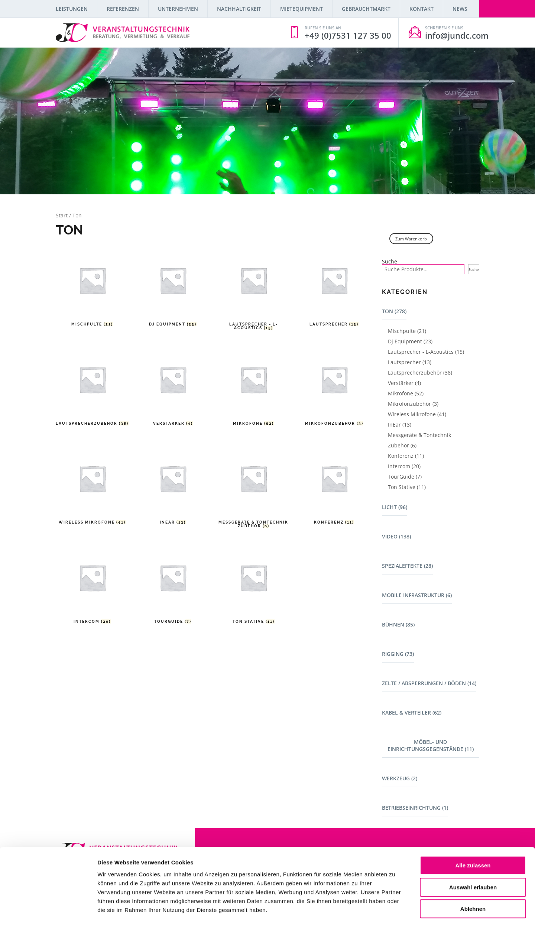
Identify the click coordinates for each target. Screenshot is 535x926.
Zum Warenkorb (411, 239)
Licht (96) (394, 507)
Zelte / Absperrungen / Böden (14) (429, 683)
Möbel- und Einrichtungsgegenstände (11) (431, 745)
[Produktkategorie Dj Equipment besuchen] (173, 288)
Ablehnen (473, 878)
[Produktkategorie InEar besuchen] (173, 486)
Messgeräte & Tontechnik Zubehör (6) (419, 440)
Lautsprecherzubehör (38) (420, 372)
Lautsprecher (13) (409, 362)
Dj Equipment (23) (410, 341)
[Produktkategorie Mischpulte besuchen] (92, 288)
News (460, 8)
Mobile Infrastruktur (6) (417, 595)
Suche (389, 261)
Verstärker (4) (404, 382)
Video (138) (396, 536)
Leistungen (72, 8)
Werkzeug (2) (399, 778)
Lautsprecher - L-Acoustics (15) (426, 351)
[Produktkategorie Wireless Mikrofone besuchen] (92, 486)
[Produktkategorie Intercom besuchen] (92, 585)
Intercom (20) (404, 466)
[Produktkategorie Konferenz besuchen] (334, 486)
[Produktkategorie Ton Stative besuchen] (253, 585)
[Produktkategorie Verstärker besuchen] (173, 387)
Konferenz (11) (406, 455)
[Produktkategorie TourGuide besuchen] (173, 585)
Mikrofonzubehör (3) (413, 403)
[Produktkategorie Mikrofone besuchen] (253, 387)
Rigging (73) (398, 653)
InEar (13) (399, 424)
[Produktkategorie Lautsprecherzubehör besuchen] (92, 387)
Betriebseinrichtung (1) (415, 807)
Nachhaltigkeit (239, 8)
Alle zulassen (472, 835)
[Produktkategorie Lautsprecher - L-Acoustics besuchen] (253, 288)
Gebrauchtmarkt (366, 8)
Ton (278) (394, 311)
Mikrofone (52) (406, 393)
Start (62, 215)
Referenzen (123, 8)
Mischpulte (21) (407, 330)
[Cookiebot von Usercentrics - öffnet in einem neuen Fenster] (48, 911)
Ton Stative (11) (407, 486)
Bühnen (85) (398, 624)
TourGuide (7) (405, 476)
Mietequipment (301, 8)
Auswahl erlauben (473, 857)
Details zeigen (395, 911)
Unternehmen (178, 8)
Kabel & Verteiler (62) (411, 712)
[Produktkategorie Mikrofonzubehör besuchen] (334, 387)
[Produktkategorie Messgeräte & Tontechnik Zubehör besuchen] (253, 486)
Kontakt (421, 8)
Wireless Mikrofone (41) (417, 414)
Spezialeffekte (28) (407, 565)
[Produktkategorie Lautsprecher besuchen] (334, 288)
